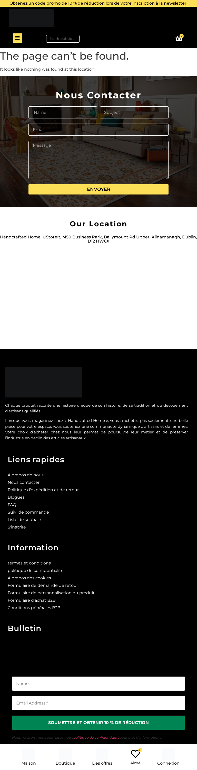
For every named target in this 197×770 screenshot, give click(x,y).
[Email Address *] (98, 703)
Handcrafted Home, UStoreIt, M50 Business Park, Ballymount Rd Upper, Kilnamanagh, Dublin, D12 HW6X (98, 239)
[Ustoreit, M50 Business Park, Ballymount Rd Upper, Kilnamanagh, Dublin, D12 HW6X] (98, 293)
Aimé (135, 762)
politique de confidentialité (96, 737)
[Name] (98, 683)
